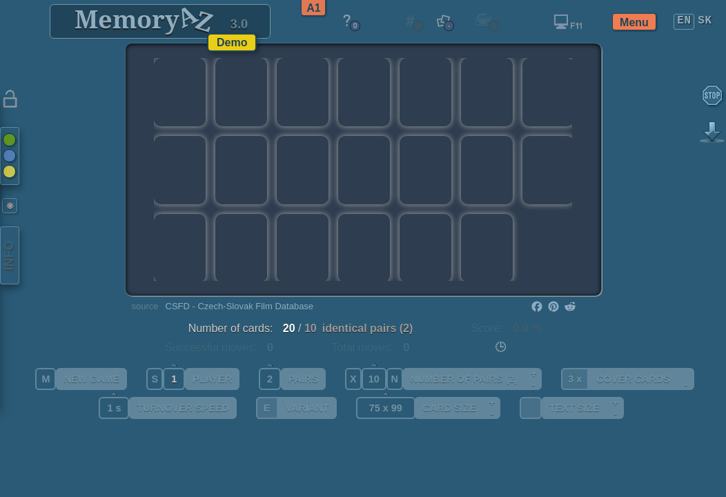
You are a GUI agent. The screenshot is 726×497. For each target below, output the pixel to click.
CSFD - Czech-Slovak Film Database (240, 306)
